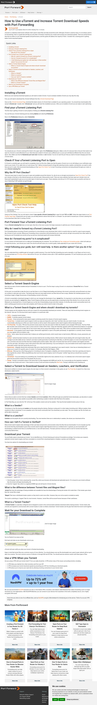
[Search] (77, 7)
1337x (9, 315)
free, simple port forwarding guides (70, 241)
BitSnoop (9, 351)
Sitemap (44, 691)
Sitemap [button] (39, 12)
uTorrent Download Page (47, 99)
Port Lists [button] (15, 12)
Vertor (9, 334)
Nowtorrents (10, 347)
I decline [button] (62, 699)
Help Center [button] (31, 12)
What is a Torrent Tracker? (18, 82)
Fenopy (9, 360)
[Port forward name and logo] (8, 2)
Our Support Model (25, 696)
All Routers (45, 698)
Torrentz (9, 319)
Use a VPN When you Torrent (17, 86)
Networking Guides (25, 698)
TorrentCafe (10, 356)
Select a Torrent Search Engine (17, 64)
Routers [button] (7, 12)
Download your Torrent (15, 79)
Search (89, 7)
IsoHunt (9, 338)
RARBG (9, 317)
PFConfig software (22, 254)
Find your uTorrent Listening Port (18, 49)
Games (44, 702)
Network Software (47, 696)
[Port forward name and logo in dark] (14, 7)
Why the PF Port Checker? (18, 52)
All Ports (44, 700)
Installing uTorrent (14, 47)
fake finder (60, 362)
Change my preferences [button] (72, 699)
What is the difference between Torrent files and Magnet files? (28, 80)
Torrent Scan (10, 321)
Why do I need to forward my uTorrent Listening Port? (26, 56)
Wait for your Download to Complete (19, 84)
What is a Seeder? (16, 73)
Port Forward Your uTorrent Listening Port (20, 54)
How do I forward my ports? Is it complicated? (24, 58)
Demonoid (10, 330)
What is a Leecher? (16, 75)
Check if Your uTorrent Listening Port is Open (21, 50)
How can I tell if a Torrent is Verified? (21, 77)
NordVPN (21, 589)
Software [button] (22, 12)
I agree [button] (55, 699)
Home (6, 17)
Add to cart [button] (91, 2)
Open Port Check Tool (44, 167)
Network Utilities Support (27, 694)
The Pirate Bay (11, 325)
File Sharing (13, 17)
